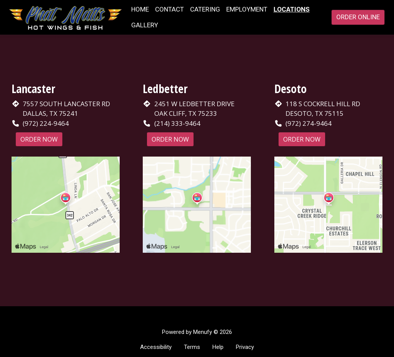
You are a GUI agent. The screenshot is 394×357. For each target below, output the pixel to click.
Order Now (39, 139)
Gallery (144, 25)
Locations (292, 9)
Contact (169, 9)
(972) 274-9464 (308, 123)
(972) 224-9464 (46, 123)
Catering (205, 9)
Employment (246, 9)
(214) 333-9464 (177, 123)
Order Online (358, 17)
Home (140, 9)
